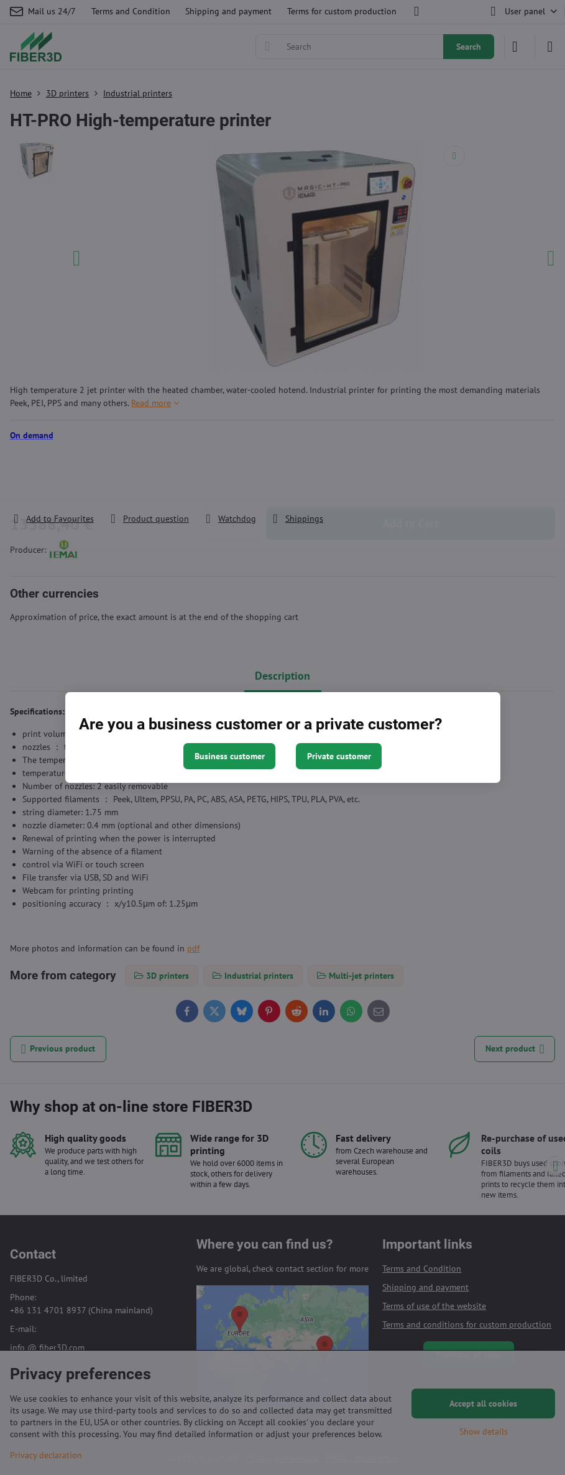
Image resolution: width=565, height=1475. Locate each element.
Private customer (339, 756)
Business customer (230, 756)
